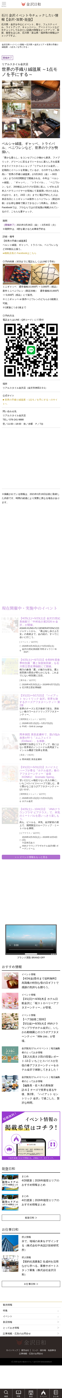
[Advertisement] (26, 533)
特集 (31, 1310)
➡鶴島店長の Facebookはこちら (19, 253)
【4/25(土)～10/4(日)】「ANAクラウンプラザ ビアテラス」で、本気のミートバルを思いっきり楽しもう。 (40, 814)
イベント (31, 1316)
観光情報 (7, 1304)
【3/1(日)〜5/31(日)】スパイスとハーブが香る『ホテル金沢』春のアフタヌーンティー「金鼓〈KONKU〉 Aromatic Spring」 (39, 772)
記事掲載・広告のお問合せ (17, 1333)
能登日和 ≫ (31, 1217)
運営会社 (25, 1350)
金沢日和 (6, 44)
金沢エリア (39, 44)
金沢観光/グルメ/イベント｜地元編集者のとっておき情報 (41, 1090)
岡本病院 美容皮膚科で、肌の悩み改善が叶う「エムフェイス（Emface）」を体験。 (40, 737)
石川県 (29, 44)
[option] (31, 1135)
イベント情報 (18, 44)
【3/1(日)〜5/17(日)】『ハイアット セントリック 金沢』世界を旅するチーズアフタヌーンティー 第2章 (40, 700)
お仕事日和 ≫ (31, 1284)
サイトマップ (12, 1350)
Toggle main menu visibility (4, 3)
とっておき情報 (11, 1327)
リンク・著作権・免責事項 (44, 1350)
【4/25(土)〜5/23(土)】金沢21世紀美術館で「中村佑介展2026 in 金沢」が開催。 (40, 621)
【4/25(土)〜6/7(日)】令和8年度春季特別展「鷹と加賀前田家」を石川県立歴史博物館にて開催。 (40, 663)
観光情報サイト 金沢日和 (31, 4)
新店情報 (7, 1322)
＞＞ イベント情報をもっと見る (31, 857)
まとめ (40, 1180)
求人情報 (40, 1266)
